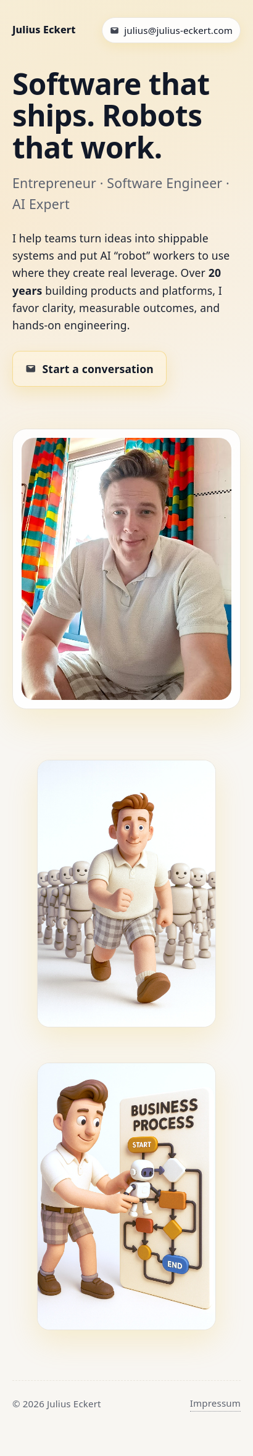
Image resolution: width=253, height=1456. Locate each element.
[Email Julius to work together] (89, 369)
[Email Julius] (171, 30)
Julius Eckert (44, 29)
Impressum (215, 1403)
